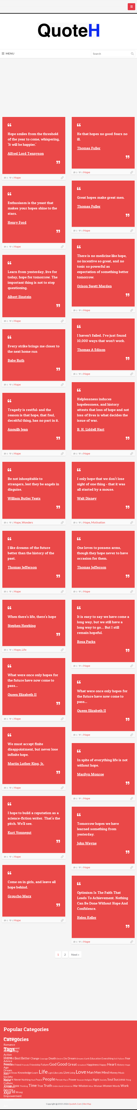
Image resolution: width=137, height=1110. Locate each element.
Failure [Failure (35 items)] (121, 1058)
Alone (7, 1080)
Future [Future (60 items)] (45, 1064)
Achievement (12, 1048)
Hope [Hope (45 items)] (127, 1064)
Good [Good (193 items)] (62, 1064)
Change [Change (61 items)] (35, 1058)
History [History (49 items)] (121, 1064)
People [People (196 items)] (49, 1078)
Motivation (98, 522)
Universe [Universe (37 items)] (68, 1086)
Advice (8, 1061)
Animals (8, 1099)
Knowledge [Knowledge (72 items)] (25, 1072)
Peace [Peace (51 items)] (39, 1079)
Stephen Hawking (22, 625)
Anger (7, 1093)
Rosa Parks (86, 641)
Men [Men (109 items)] (97, 1072)
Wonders (27, 522)
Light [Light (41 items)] (50, 1073)
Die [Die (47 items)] (65, 1058)
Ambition (9, 1086)
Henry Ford (17, 222)
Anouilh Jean (18, 429)
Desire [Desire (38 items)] (60, 1058)
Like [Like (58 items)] (55, 1072)
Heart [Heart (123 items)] (111, 1064)
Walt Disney (87, 498)
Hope (17, 177)
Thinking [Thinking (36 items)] (24, 1086)
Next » (75, 954)
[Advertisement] (68, 88)
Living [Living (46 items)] (72, 1073)
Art (6, 1106)
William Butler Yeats (24, 498)
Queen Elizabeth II (22, 694)
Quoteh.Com (75, 1104)
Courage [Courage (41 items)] (44, 1058)
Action (8, 1054)
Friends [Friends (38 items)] (25, 1065)
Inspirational (11, 1038)
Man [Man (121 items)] (90, 1072)
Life (24, 649)
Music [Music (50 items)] (121, 1072)
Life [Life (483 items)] (43, 1071)
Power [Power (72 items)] (72, 1079)
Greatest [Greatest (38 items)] (81, 1065)
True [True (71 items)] (40, 1085)
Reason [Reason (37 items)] (80, 1080)
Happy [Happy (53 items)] (102, 1064)
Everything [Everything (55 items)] (108, 1058)
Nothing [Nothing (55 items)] (26, 1079)
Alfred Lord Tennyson (26, 153)
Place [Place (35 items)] (65, 1080)
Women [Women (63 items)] (107, 1085)
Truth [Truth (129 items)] (48, 1085)
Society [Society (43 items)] (103, 1079)
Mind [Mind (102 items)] (105, 1072)
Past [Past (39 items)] (33, 1080)
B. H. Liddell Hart (90, 429)
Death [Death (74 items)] (52, 1058)
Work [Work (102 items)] (125, 1086)
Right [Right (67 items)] (96, 1079)
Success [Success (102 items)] (119, 1079)
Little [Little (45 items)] (60, 1073)
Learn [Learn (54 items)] (35, 1072)
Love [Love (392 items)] (81, 1072)
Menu (8, 53)
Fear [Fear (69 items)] (127, 1058)
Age (6, 1067)
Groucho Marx (19, 896)
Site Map (87, 1104)
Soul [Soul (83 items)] (110, 1079)
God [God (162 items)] (53, 1064)
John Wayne (87, 843)
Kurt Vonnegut (19, 832)
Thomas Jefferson (22, 567)
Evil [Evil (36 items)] (115, 1058)
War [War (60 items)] (75, 1085)
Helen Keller (86, 917)
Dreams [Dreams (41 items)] (80, 1058)
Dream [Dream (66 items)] (72, 1058)
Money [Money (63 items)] (113, 1072)
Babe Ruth (16, 360)
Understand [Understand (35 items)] (57, 1086)
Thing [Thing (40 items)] (128, 1080)
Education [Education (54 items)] (95, 1058)
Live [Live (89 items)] (66, 1072)
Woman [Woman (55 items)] (98, 1085)
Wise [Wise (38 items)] (90, 1086)
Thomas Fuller (88, 148)
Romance (9, 1044)
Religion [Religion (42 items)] (88, 1079)
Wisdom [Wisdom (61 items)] (83, 1085)
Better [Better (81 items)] (25, 1058)
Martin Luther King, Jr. (26, 763)
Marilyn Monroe (90, 774)
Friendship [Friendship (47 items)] (35, 1064)
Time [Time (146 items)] (32, 1085)
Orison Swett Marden (94, 286)
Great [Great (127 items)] (72, 1064)
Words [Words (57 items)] (116, 1085)
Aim (6, 1073)
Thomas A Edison (91, 350)
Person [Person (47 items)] (59, 1079)
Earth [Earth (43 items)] (87, 1058)
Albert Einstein (19, 297)
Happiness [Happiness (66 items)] (93, 1064)
